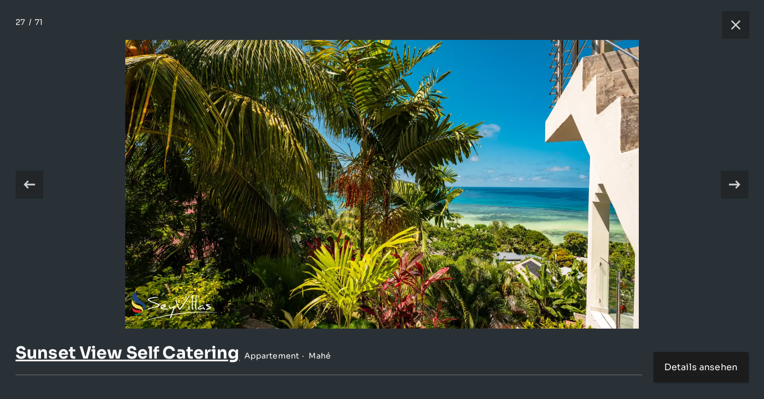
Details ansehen (700, 367)
